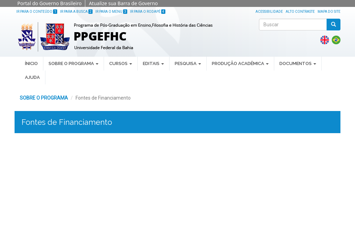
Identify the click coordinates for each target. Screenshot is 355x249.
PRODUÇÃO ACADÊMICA (240, 63)
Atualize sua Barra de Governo (123, 3)
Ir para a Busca (76, 11)
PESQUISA (188, 63)
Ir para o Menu (111, 11)
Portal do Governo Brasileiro (49, 3)
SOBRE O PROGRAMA (73, 63)
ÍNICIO (31, 63)
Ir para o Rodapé (147, 11)
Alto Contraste (300, 11)
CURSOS (120, 63)
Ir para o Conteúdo (36, 11)
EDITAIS (153, 63)
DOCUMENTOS (297, 63)
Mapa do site (329, 11)
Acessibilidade (269, 11)
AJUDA (32, 77)
